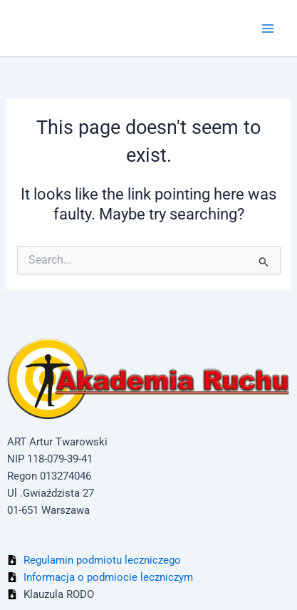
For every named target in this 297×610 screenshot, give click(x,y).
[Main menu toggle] (268, 28)
